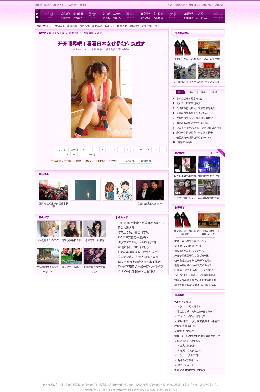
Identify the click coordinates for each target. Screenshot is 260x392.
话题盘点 (78, 18)
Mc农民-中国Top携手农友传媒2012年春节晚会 (199, 321)
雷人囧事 (158, 13)
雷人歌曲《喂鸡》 (71, 257)
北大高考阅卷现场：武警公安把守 (139, 252)
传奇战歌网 (91, 384)
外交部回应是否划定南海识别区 (191, 255)
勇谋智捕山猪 (185, 142)
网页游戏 (122, 26)
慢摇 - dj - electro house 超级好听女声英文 (197, 335)
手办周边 (188, 18)
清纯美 (106, 13)
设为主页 (218, 18)
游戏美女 (65, 18)
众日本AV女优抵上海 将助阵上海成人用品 (198, 127)
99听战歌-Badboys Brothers (189, 370)
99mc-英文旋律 (182, 301)
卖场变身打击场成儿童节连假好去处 (195, 108)
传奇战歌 (155, 384)
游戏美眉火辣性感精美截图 (94, 260)
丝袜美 (117, 13)
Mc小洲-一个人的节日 (186, 355)
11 (147, 149)
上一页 (74, 149)
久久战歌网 (58, 33)
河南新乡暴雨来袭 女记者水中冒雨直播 (195, 280)
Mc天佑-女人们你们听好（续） (191, 316)
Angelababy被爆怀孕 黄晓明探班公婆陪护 (144, 222)
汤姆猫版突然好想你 (208, 189)
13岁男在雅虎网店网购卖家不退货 (139, 261)
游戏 (180, 92)
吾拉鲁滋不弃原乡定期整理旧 (185, 73)
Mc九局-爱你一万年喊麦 (187, 340)
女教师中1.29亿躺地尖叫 (187, 245)
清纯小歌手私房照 (71, 231)
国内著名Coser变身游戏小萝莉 (193, 123)
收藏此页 (218, 13)
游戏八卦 (219, 4)
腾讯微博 (129, 160)
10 (140, 149)
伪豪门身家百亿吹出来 (150, 192)
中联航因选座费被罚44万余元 (190, 241)
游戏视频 (206, 4)
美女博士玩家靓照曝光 (188, 103)
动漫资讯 (188, 13)
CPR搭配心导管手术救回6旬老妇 (208, 50)
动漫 (214, 92)
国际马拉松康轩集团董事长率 (53, 193)
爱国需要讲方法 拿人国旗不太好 (138, 256)
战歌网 (71, 384)
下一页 (91, 154)
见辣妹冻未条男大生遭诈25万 (192, 113)
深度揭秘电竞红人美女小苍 (189, 250)
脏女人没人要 (126, 227)
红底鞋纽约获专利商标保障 (185, 50)
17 (81, 154)
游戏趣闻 (65, 13)
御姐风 (117, 18)
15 (66, 154)
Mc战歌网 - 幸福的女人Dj (188, 350)
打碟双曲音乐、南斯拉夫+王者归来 (193, 311)
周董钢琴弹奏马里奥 (208, 166)
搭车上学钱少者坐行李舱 (133, 232)
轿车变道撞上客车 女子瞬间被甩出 (193, 260)
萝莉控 (106, 18)
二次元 (199, 13)
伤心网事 (158, 18)
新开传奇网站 (119, 384)
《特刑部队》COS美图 (48, 233)
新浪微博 (146, 160)
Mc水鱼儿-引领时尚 (185, 345)
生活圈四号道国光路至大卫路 (48, 260)
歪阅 (157, 26)
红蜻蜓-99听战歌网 (184, 326)
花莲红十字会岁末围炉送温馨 (208, 73)
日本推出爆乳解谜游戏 (185, 167)
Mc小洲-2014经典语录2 (187, 306)
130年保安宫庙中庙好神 (133, 237)
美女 (191, 92)
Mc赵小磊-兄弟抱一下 (186, 360)
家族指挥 (193, 4)
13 (163, 149)
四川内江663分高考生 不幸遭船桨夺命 (195, 275)
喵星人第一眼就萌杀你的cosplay (193, 137)
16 (74, 154)
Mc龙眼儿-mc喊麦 (184, 331)
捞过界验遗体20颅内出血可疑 (136, 271)
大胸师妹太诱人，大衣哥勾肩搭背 (194, 118)
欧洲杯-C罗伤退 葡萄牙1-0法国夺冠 (193, 270)
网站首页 (60, 26)
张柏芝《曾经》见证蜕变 (185, 189)
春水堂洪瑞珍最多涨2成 (189, 98)
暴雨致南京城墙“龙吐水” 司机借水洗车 (195, 284)
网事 (203, 92)
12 (155, 149)
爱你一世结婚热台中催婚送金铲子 (194, 132)
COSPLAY (201, 18)
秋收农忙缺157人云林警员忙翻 (137, 242)
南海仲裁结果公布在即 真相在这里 (193, 265)
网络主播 (147, 26)
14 (58, 154)
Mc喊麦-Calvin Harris (185, 365)
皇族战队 (134, 26)
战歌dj (196, 384)
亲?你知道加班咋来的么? (133, 247)
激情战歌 (180, 4)
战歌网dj (145, 384)
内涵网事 (146, 18)
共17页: (61, 149)
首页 (169, 4)
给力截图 (78, 13)
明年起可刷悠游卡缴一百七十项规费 (140, 266)
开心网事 (146, 13)
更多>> (214, 152)
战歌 (170, 384)
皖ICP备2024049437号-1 (163, 390)
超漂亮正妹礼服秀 (94, 231)
